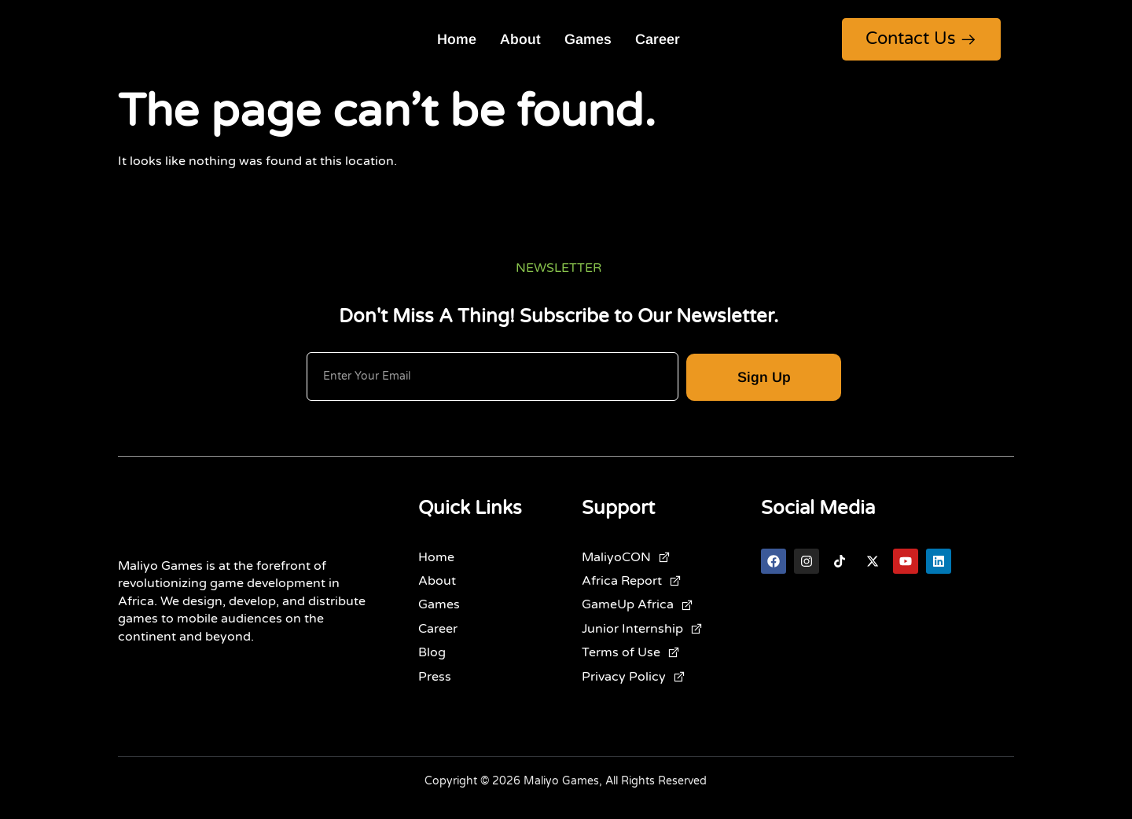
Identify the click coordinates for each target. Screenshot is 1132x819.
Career (657, 39)
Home (456, 39)
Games (588, 39)
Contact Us (921, 38)
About (520, 39)
